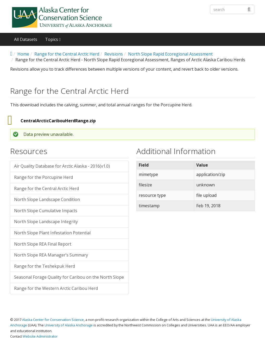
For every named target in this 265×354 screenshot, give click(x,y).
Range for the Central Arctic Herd (66, 54)
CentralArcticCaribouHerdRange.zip (58, 121)
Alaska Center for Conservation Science (53, 319)
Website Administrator (40, 336)
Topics (53, 39)
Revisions (113, 54)
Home (23, 54)
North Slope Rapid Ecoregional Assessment (170, 54)
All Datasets (25, 39)
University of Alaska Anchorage (69, 325)
